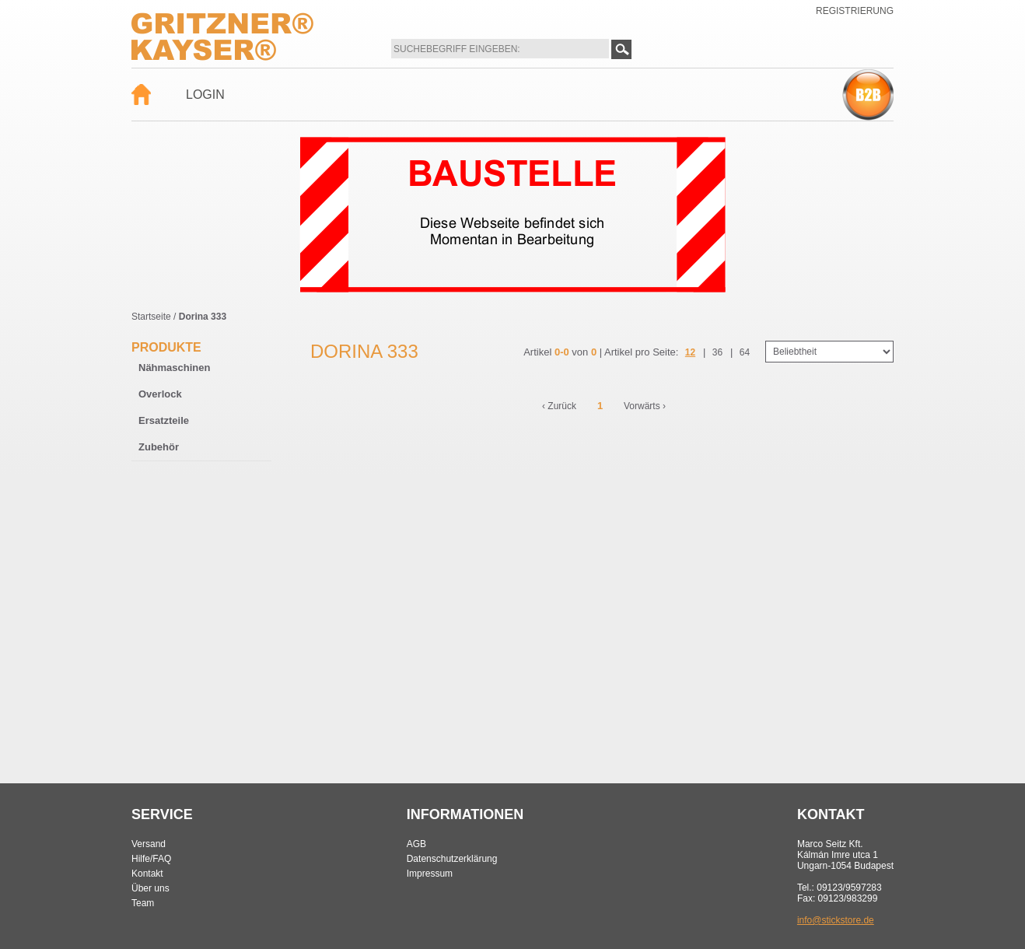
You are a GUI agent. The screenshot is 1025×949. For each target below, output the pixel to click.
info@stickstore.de (835, 920)
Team (142, 903)
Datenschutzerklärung (452, 858)
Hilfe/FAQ (151, 858)
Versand (148, 844)
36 (717, 352)
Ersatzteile (163, 420)
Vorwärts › (645, 406)
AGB (416, 844)
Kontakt (147, 873)
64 (745, 352)
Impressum (430, 873)
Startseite (151, 316)
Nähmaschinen (174, 367)
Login (205, 94)
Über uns (150, 888)
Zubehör (158, 447)
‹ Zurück (559, 406)
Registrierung (855, 10)
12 (690, 352)
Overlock (160, 394)
